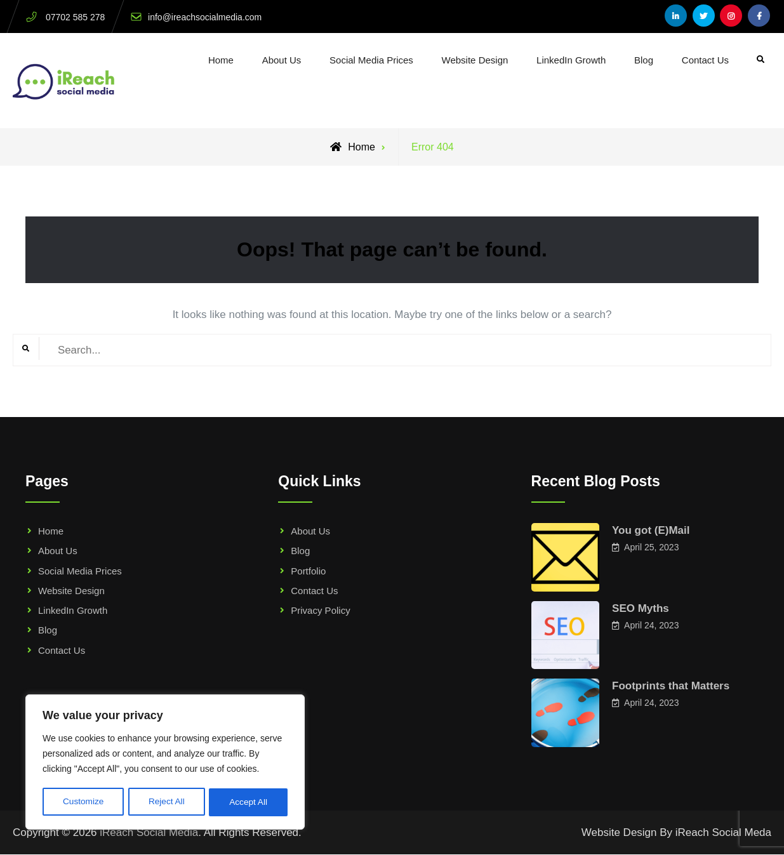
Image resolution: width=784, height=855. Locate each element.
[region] (165, 763)
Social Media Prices (371, 60)
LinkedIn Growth (571, 60)
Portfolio (308, 571)
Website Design (475, 60)
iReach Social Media (149, 832)
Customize (83, 802)
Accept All (248, 802)
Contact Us (705, 60)
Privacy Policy (320, 610)
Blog (643, 60)
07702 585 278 (75, 17)
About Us (282, 60)
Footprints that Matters (670, 686)
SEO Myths (640, 608)
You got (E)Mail (650, 530)
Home (221, 60)
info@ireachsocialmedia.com (205, 17)
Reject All (166, 802)
